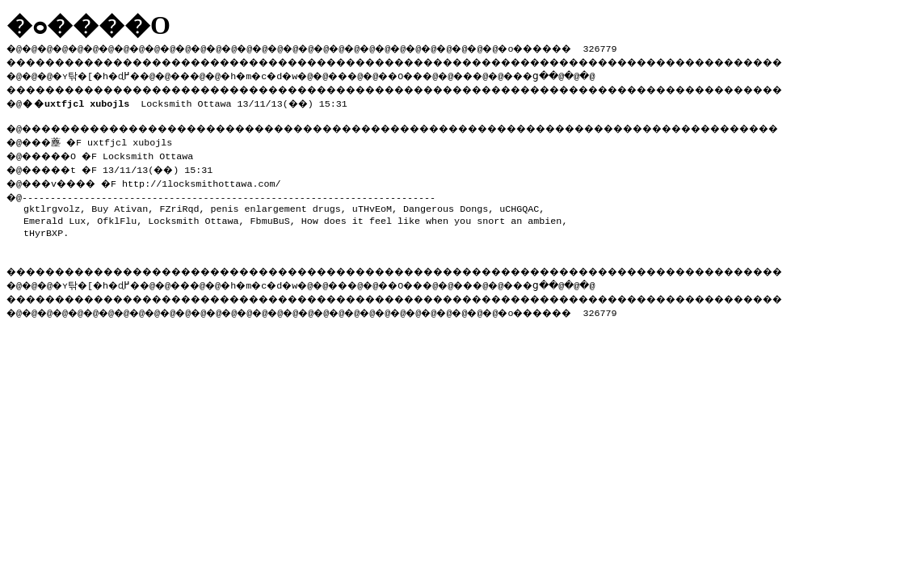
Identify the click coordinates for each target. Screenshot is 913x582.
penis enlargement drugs (275, 203)
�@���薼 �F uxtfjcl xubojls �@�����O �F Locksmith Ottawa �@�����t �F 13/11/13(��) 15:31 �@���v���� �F (117, 159)
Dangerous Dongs (445, 203)
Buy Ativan (119, 203)
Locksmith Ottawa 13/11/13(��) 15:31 (187, 100)
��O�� (444, 73)
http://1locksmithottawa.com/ (216, 178)
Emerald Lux (54, 215)
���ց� (586, 73)
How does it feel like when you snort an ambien (431, 215)
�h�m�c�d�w (286, 73)
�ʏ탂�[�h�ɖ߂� (105, 73)
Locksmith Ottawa (193, 215)
